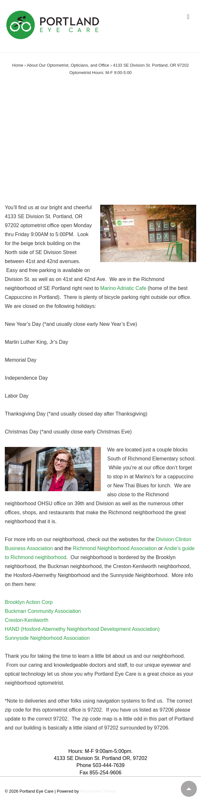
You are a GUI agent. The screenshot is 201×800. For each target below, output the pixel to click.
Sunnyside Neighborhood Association (47, 638)
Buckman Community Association (43, 611)
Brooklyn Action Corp (28, 602)
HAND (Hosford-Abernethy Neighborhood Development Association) (82, 629)
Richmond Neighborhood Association (115, 548)
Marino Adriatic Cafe (123, 288)
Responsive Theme (98, 791)
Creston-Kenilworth (26, 620)
